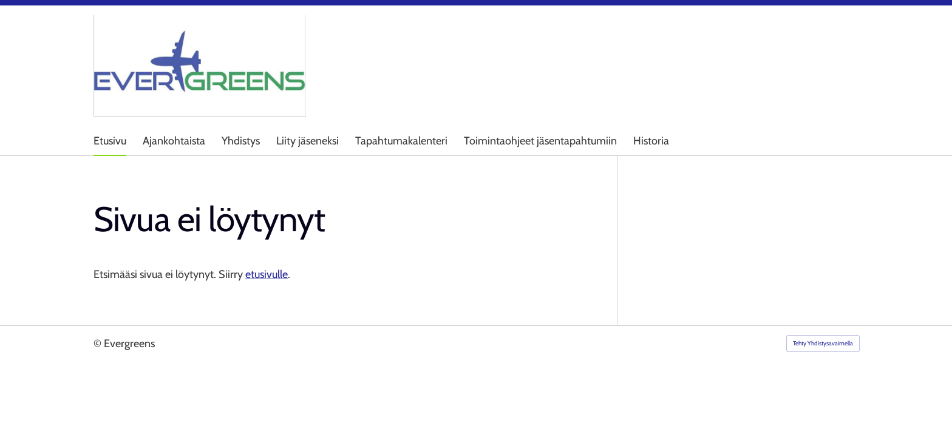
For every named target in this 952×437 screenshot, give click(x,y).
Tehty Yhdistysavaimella (823, 343)
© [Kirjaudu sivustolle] (98, 343)
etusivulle (266, 274)
